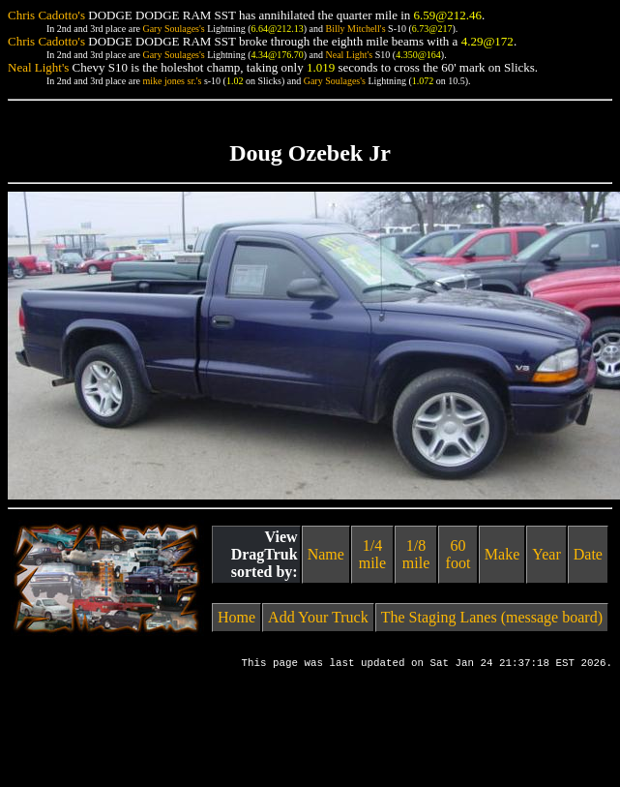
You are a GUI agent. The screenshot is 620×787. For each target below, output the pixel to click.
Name (326, 554)
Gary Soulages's (173, 28)
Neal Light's (348, 54)
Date (588, 554)
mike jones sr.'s (171, 81)
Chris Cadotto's (46, 15)
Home (236, 617)
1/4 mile (372, 554)
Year (546, 554)
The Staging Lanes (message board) (492, 617)
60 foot (458, 554)
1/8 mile (415, 554)
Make (502, 554)
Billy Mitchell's (355, 28)
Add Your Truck (318, 617)
